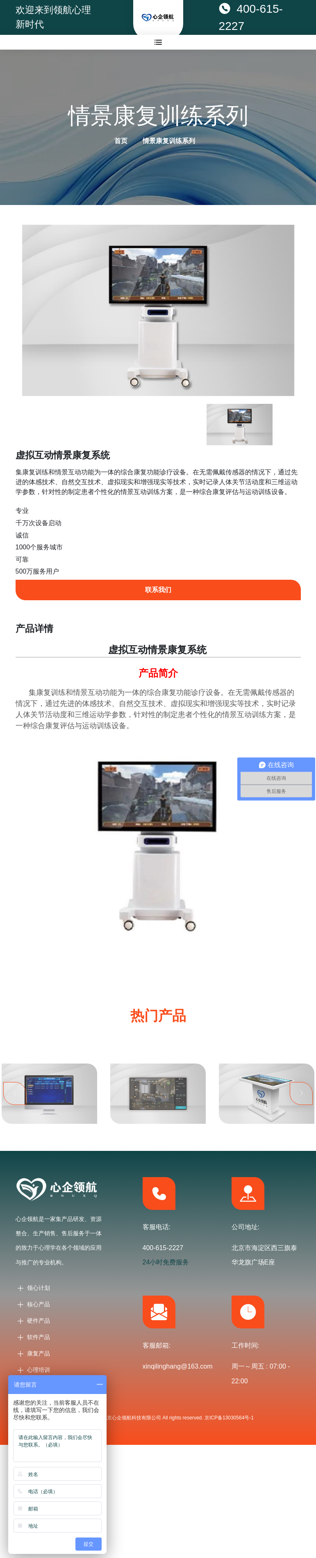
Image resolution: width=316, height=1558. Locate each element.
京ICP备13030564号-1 (229, 1418)
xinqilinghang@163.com (178, 1366)
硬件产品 (38, 1320)
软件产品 (38, 1337)
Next (301, 1101)
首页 (120, 140)
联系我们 (158, 589)
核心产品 (38, 1304)
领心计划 (38, 1288)
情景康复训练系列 (169, 140)
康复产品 (38, 1353)
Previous (14, 1101)
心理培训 (38, 1370)
